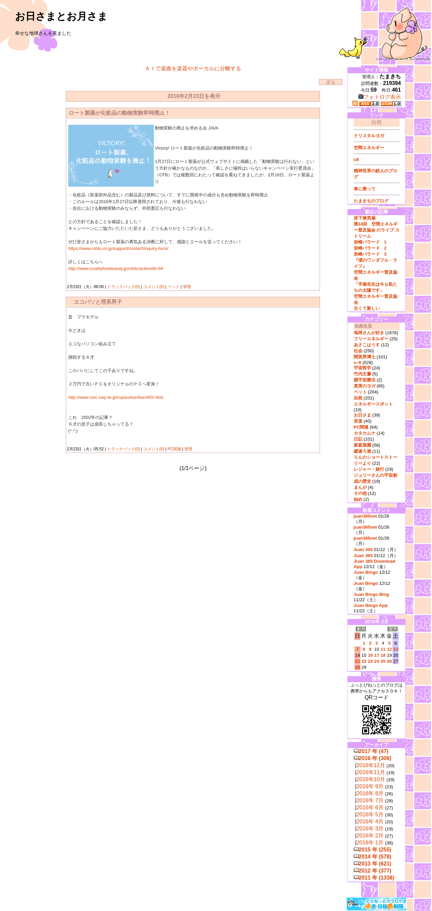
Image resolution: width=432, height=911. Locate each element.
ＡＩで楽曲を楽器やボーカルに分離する (193, 68)
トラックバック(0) (123, 286)
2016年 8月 (370, 793)
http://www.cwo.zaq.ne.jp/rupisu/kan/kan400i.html (115, 397)
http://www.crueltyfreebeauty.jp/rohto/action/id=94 (115, 268)
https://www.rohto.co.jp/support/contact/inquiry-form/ (118, 248)
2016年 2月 (370, 835)
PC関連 (174, 449)
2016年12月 (370, 765)
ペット (174, 286)
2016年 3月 (370, 828)
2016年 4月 (370, 821)
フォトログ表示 (379, 97)
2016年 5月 (370, 814)
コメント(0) (153, 286)
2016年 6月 (370, 807)
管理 (187, 286)
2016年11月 (370, 772)
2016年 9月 (370, 786)
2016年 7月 (370, 800)
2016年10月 (370, 779)
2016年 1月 (370, 842)
